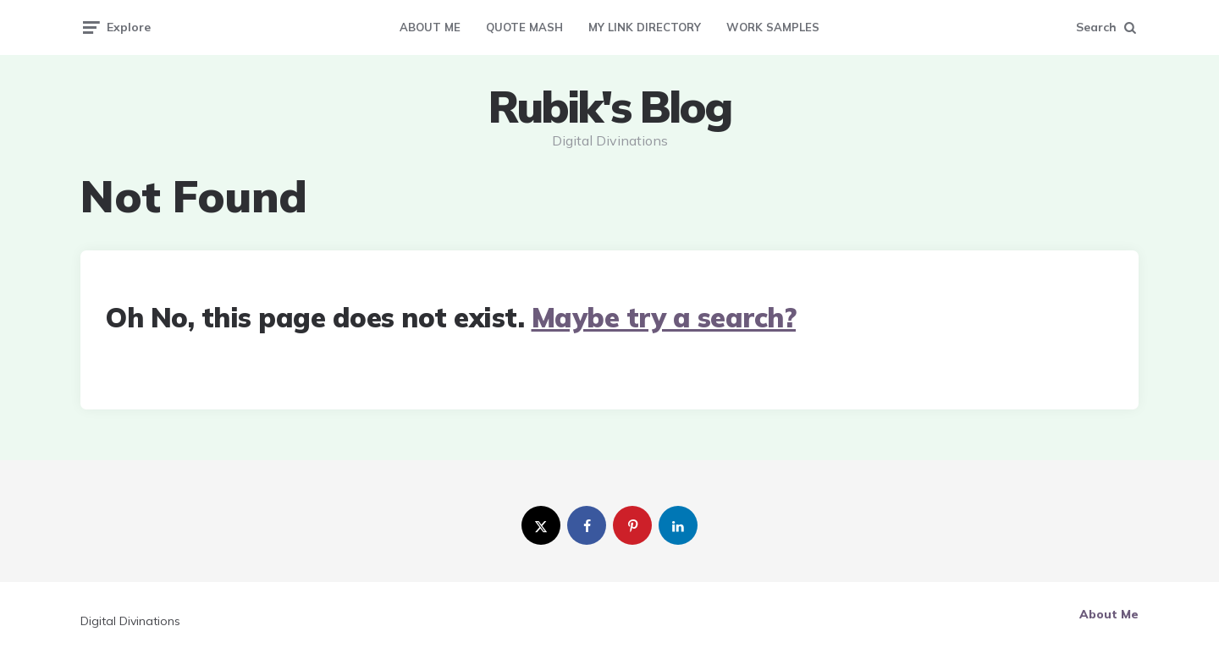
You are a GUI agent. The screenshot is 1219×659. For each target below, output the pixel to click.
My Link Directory (644, 27)
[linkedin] (678, 525)
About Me (430, 27)
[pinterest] (632, 525)
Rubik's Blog (609, 106)
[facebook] (586, 525)
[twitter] (540, 525)
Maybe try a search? (664, 317)
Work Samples (772, 27)
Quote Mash (524, 27)
